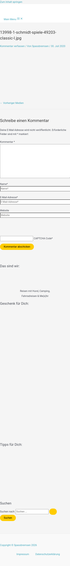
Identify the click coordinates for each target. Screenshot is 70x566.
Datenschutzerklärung (47, 554)
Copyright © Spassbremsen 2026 (18, 545)
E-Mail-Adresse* (9, 197)
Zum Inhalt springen (11, 1)
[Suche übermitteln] (53, 512)
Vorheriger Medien (12, 103)
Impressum (22, 554)
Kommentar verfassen (12, 46)
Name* (4, 184)
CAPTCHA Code (43, 238)
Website (4, 210)
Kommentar (7, 141)
